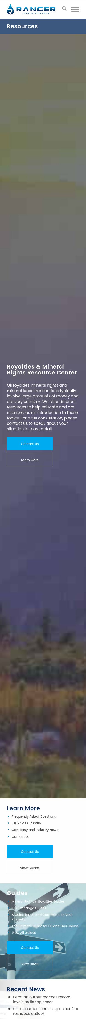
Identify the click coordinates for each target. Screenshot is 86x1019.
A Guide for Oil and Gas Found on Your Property (42, 917)
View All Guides (24, 932)
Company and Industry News (35, 830)
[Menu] (73, 9)
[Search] (62, 9)
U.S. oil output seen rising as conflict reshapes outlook (45, 1011)
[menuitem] (62, 9)
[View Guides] (30, 867)
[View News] (30, 963)
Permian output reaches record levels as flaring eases (41, 999)
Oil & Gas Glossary (26, 823)
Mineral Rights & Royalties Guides (38, 901)
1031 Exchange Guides (29, 908)
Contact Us (20, 836)
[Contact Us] (30, 443)
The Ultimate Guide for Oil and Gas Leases (45, 926)
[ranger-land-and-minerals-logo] (36, 9)
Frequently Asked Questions (34, 816)
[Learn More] (30, 460)
